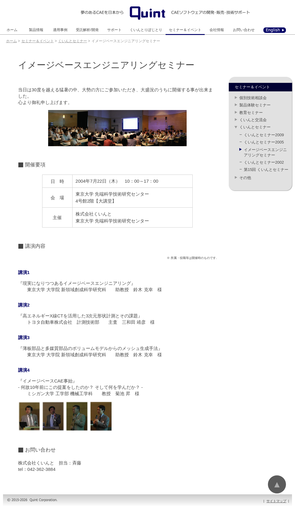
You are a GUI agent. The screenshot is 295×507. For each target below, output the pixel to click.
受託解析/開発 (87, 30)
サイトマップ (276, 501)
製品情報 (36, 30)
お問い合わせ (244, 30)
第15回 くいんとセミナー (266, 169)
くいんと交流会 (253, 120)
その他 (245, 177)
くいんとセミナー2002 (264, 162)
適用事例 (60, 30)
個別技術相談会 (253, 98)
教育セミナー (251, 112)
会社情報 (217, 30)
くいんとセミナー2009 (264, 135)
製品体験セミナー (255, 105)
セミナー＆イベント (185, 30)
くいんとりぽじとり (146, 30)
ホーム (12, 30)
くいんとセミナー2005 (264, 142)
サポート (114, 30)
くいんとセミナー (72, 41)
